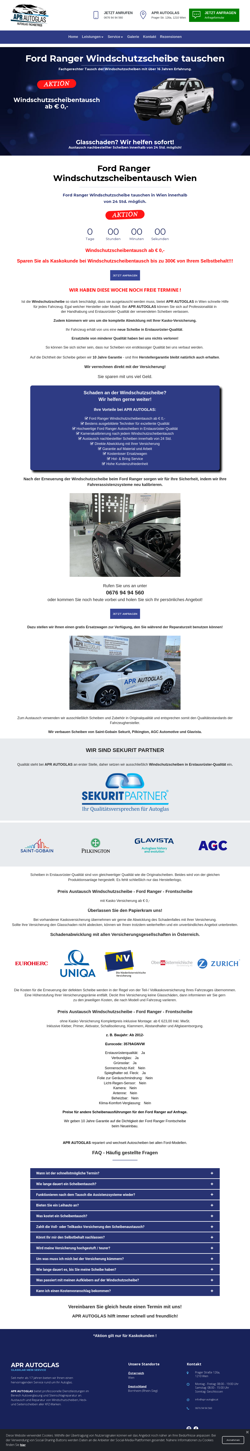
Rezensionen (171, 37)
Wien (131, 1377)
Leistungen (93, 37)
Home (73, 37)
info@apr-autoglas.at (208, 1399)
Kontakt (149, 37)
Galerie (133, 37)
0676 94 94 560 (205, 1408)
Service (115, 37)
